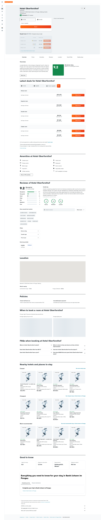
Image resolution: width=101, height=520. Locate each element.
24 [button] (32, 44)
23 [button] (29, 44)
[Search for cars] (2, 11)
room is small (23, 215)
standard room (23, 221)
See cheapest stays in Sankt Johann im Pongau (76, 396)
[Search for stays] (2, 8)
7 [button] (45, 34)
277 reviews (30, 15)
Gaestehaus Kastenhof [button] (25, 412)
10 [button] (32, 37)
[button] (2, 2)
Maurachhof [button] (23, 440)
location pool (35, 221)
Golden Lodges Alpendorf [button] (75, 412)
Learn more (50, 142)
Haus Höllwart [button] (56, 412)
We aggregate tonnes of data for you (53, 508)
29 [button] (48, 44)
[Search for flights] (2, 6)
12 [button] (39, 37)
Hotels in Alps (46, 517)
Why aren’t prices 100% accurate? (53, 510)
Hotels (27, 517)
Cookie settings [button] (23, 148)
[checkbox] (26, 246)
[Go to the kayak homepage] (9, 2)
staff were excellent (31, 215)
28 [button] (45, 44)
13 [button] (42, 37)
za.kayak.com (22, 517)
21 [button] (45, 41)
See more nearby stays (81, 368)
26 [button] (39, 44)
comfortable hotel (32, 212)
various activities (23, 224)
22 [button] (48, 41)
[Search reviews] (60, 210)
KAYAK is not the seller (53, 506)
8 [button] (48, 34)
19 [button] (39, 41)
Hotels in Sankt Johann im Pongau (29, 490)
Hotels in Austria (39, 517)
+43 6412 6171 (23, 13)
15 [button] (48, 37)
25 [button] (36, 44)
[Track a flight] (2, 18)
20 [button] (42, 41)
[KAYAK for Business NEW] (2, 20)
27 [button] (42, 44)
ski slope (29, 221)
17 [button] (32, 41)
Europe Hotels (32, 517)
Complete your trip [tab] (26, 483)
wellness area (23, 218)
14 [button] (45, 37)
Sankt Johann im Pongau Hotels (55, 517)
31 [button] (32, 47)
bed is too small (30, 218)
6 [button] (42, 34)
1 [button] (48, 31)
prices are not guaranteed (45, 502)
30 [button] (29, 47)
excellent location (23, 212)
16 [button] (29, 41)
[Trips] (2, 24)
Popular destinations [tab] (36, 483)
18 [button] (36, 41)
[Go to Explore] (2, 15)
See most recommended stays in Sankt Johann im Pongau (73, 423)
